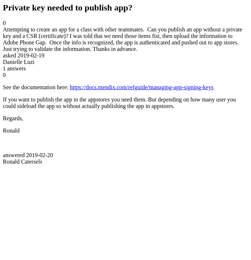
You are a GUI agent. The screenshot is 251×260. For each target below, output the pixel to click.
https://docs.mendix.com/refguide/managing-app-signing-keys (141, 87)
